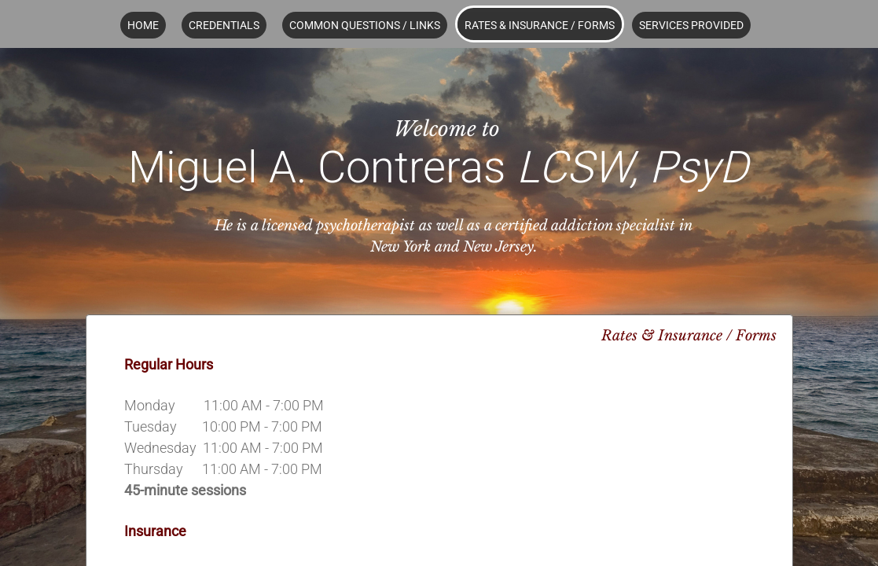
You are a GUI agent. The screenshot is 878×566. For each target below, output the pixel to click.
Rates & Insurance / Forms (540, 25)
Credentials (224, 25)
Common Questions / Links (364, 25)
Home (143, 25)
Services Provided (691, 25)
